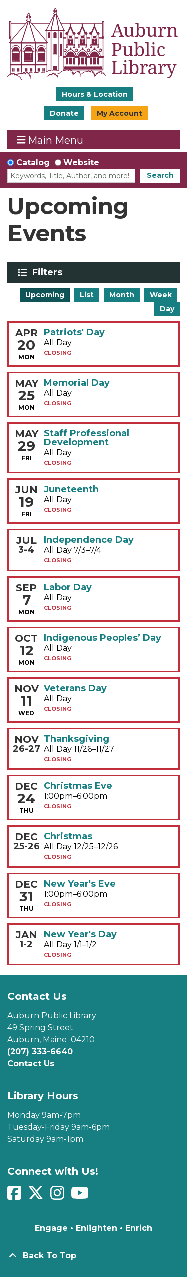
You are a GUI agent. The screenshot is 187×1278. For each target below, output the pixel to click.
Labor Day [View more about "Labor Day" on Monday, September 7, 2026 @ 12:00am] (68, 587)
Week (161, 294)
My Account (119, 113)
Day (167, 308)
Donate (64, 113)
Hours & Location (95, 94)
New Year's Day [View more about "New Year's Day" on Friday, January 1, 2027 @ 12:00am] (80, 934)
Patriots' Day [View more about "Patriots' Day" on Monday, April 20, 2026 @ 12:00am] (74, 332)
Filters (49, 272)
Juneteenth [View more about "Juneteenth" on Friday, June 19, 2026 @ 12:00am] (71, 489)
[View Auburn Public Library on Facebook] (15, 1196)
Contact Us (30, 1063)
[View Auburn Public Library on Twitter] (37, 1196)
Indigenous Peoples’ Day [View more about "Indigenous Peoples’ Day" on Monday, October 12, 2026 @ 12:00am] (102, 637)
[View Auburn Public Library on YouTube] (81, 1196)
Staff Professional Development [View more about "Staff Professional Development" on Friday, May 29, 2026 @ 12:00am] (86, 438)
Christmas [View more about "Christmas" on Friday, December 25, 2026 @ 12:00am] (68, 836)
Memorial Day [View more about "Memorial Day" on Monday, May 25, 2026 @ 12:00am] (77, 382)
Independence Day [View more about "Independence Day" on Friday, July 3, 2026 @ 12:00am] (89, 539)
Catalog (33, 162)
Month (121, 294)
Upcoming (44, 294)
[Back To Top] (93, 1255)
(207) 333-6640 (40, 1051)
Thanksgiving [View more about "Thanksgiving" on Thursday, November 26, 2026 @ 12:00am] (76, 738)
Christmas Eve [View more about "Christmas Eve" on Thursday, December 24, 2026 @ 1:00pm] (78, 785)
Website (81, 162)
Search (160, 175)
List (87, 294)
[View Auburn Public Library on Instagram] (58, 1196)
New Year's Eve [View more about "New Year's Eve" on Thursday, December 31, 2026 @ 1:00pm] (80, 883)
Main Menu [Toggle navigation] (50, 140)
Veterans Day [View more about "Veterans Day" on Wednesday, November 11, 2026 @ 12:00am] (75, 688)
